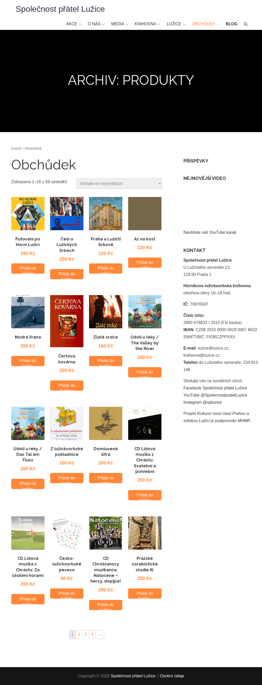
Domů (16, 148)
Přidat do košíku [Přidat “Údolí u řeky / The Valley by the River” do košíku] (145, 373)
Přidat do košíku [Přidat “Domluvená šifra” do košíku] (105, 479)
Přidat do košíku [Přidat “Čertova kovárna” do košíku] (67, 387)
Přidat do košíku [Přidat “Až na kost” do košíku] (145, 264)
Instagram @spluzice (202, 402)
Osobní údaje (172, 676)
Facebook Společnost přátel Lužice (215, 388)
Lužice (176, 24)
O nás (96, 24)
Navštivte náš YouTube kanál (209, 232)
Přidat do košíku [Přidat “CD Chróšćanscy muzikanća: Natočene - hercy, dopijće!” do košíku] (105, 606)
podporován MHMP (232, 421)
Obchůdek (206, 24)
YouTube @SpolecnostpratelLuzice (215, 395)
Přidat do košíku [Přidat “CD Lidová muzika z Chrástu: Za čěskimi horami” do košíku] (28, 600)
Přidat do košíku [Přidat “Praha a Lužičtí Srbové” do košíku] (105, 269)
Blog (231, 24)
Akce (74, 24)
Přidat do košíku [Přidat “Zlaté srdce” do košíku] (105, 362)
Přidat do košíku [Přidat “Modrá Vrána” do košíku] (28, 362)
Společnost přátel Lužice (60, 9)
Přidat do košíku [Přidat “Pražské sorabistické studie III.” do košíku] (145, 595)
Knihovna (148, 24)
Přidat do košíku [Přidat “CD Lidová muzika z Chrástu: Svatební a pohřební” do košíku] (145, 496)
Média (119, 24)
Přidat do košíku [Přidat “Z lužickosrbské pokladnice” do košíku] (67, 479)
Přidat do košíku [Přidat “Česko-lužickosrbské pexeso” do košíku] (67, 595)
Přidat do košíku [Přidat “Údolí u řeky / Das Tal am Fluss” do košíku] (28, 485)
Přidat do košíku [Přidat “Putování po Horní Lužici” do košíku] (28, 269)
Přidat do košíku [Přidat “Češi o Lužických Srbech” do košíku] (67, 275)
